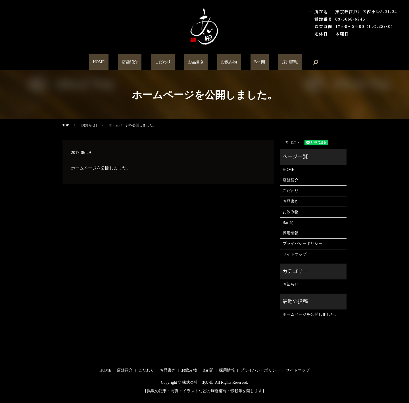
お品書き (196, 62)
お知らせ (88, 125)
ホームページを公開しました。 (310, 314)
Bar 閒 (244, 62)
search (289, 62)
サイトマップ (294, 254)
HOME (122, 62)
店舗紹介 (145, 62)
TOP (65, 125)
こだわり (170, 62)
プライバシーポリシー (302, 243)
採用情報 (267, 62)
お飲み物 (221, 62)
